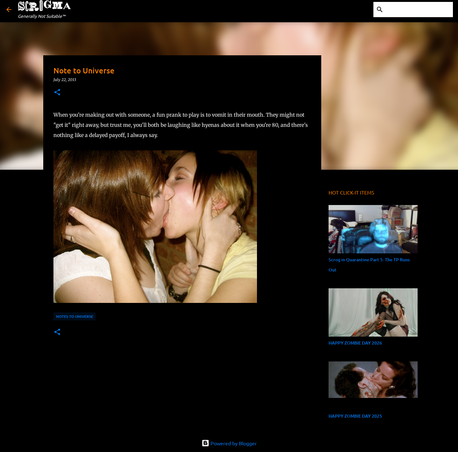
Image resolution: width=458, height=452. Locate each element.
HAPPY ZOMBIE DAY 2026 (355, 343)
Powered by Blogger (229, 443)
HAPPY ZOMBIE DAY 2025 (355, 416)
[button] (57, 92)
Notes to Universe (74, 316)
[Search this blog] (419, 9)
